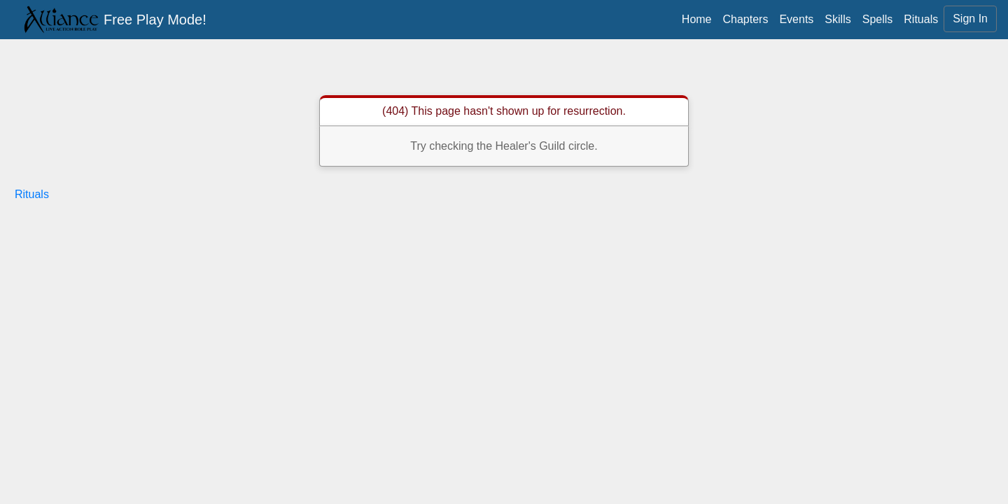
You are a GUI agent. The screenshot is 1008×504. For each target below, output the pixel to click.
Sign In (970, 18)
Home (697, 19)
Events (796, 19)
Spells (877, 19)
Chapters (746, 19)
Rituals (921, 19)
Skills (837, 19)
